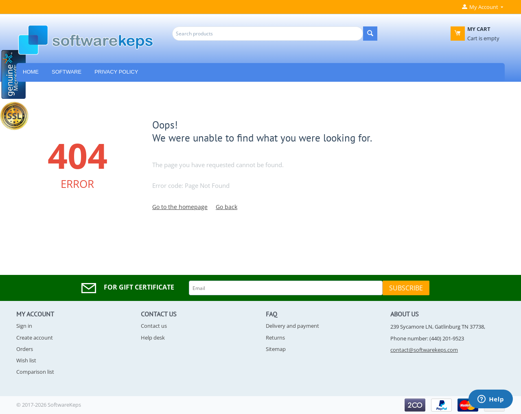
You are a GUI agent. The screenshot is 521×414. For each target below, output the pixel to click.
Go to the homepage (180, 207)
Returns (275, 337)
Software (66, 72)
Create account (34, 337)
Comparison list (35, 371)
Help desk (153, 337)
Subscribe (406, 287)
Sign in (24, 325)
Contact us (154, 325)
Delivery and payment (292, 325)
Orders (24, 349)
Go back (226, 207)
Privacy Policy (116, 72)
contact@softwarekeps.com (424, 349)
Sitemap (276, 349)
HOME (31, 72)
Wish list (26, 360)
